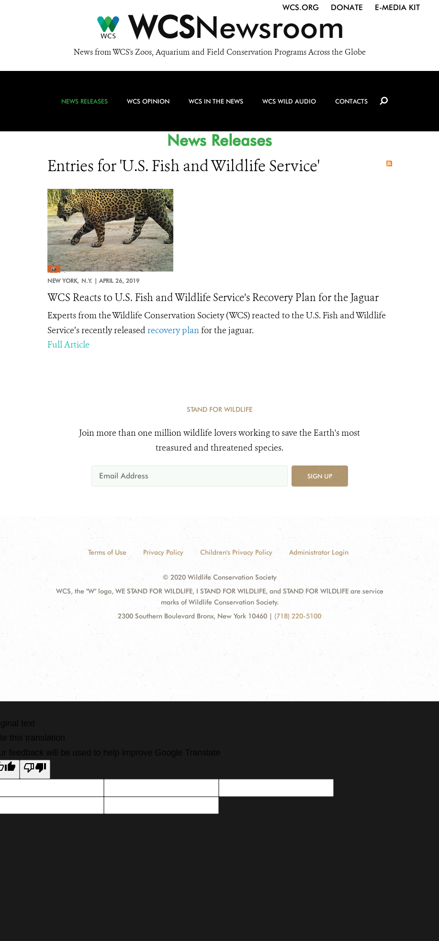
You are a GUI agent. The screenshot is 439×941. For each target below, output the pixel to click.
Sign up (319, 476)
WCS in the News (216, 101)
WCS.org (300, 7)
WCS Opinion (148, 101)
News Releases (84, 101)
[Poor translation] (35, 769)
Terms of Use (107, 552)
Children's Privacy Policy (236, 552)
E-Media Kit (397, 7)
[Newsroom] (219, 29)
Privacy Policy (163, 552)
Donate (347, 7)
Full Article (68, 344)
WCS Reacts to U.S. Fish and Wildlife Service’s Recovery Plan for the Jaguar (213, 297)
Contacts (351, 101)
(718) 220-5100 (297, 616)
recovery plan (173, 330)
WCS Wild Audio (289, 101)
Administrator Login (319, 552)
